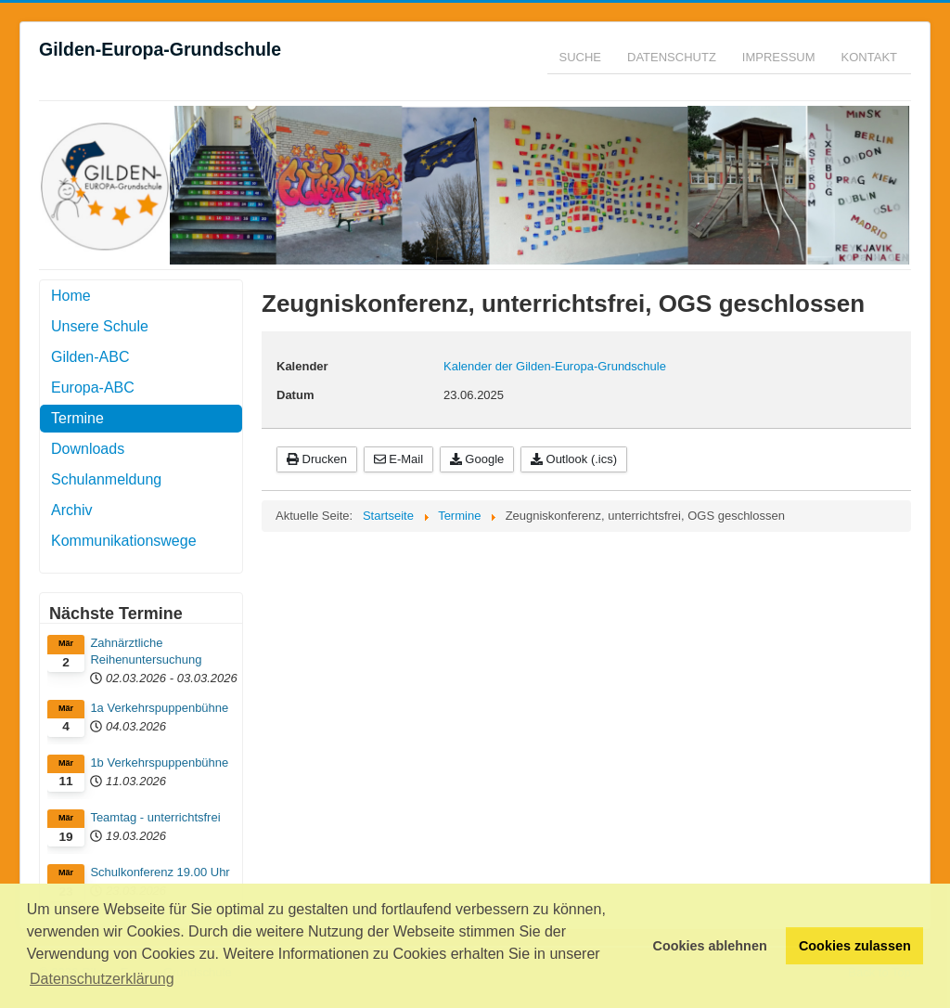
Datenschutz (671, 57)
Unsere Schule (99, 326)
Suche (580, 57)
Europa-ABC (93, 387)
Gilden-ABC (90, 357)
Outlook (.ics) (574, 459)
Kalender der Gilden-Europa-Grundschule (554, 366)
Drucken (317, 459)
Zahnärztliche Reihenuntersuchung (145, 651)
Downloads (87, 449)
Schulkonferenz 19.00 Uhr (159, 872)
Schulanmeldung (106, 479)
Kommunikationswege (124, 541)
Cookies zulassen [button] (855, 945)
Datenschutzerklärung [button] (102, 979)
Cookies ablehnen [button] (710, 945)
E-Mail (398, 459)
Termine (77, 418)
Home (71, 296)
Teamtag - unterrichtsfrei (155, 817)
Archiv (71, 510)
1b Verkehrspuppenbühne (159, 762)
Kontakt (869, 57)
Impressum (778, 57)
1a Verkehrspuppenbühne (159, 708)
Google (477, 459)
